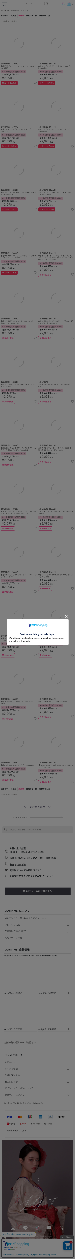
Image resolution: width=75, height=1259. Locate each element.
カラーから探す (16, 11)
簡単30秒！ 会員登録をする (37, 891)
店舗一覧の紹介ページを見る (20, 1042)
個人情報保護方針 (36, 1103)
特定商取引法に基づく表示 (15, 1103)
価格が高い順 (44, 15)
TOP (2, 11)
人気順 (13, 15)
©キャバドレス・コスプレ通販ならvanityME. (37, 1256)
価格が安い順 (31, 15)
